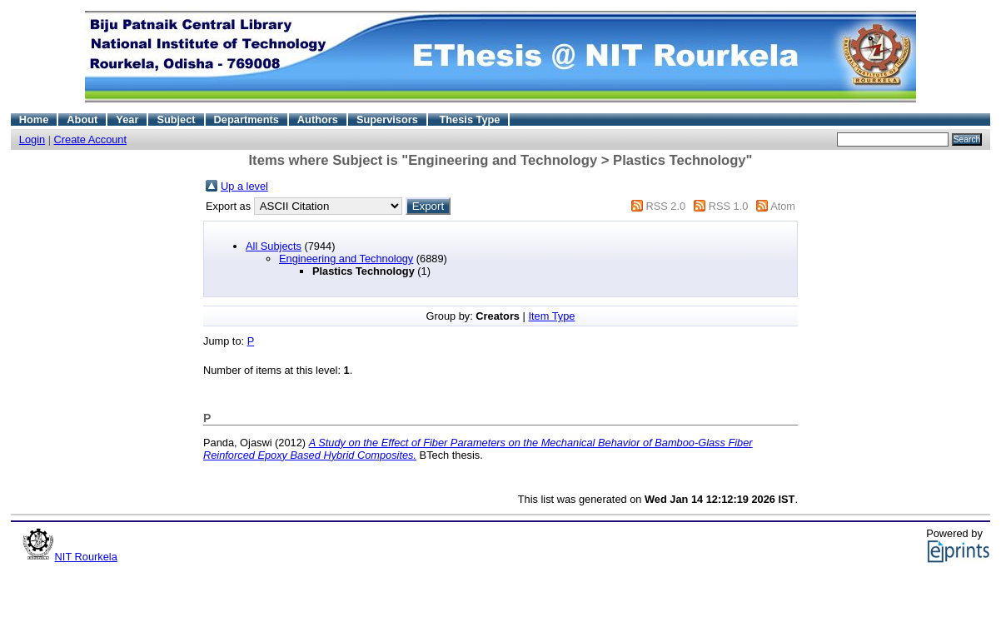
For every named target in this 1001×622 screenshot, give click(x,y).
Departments (246, 119)
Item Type (551, 316)
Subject (176, 119)
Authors (317, 119)
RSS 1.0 (729, 206)
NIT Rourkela (86, 556)
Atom (782, 206)
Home (34, 119)
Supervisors (387, 119)
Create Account (90, 139)
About (82, 119)
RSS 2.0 (665, 206)
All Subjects (273, 246)
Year (127, 119)
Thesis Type (469, 119)
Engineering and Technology (346, 258)
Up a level (244, 186)
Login (32, 139)
